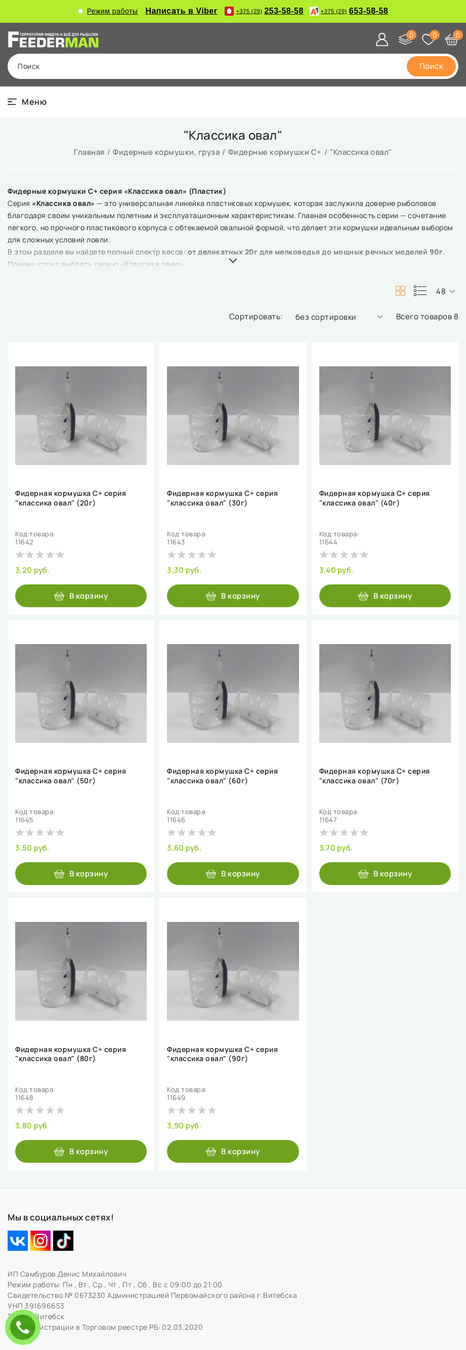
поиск (29, 66)
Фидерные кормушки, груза (166, 152)
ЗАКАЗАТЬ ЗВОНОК (25, 1327)
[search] (431, 66)
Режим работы (108, 11)
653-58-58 (349, 11)
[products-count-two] (400, 291)
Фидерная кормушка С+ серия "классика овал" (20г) (70, 498)
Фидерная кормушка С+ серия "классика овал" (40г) (374, 498)
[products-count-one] (420, 291)
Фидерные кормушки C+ (275, 152)
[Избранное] (428, 39)
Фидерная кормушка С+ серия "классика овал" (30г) (222, 498)
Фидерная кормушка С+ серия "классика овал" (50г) (70, 776)
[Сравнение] (405, 39)
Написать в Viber (181, 11)
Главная (89, 152)
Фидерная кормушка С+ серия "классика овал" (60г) (222, 776)
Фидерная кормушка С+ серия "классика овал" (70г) (374, 776)
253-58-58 (264, 11)
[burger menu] (27, 101)
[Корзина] (451, 39)
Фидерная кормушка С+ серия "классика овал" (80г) (70, 1054)
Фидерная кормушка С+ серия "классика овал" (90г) (222, 1054)
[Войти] (382, 39)
